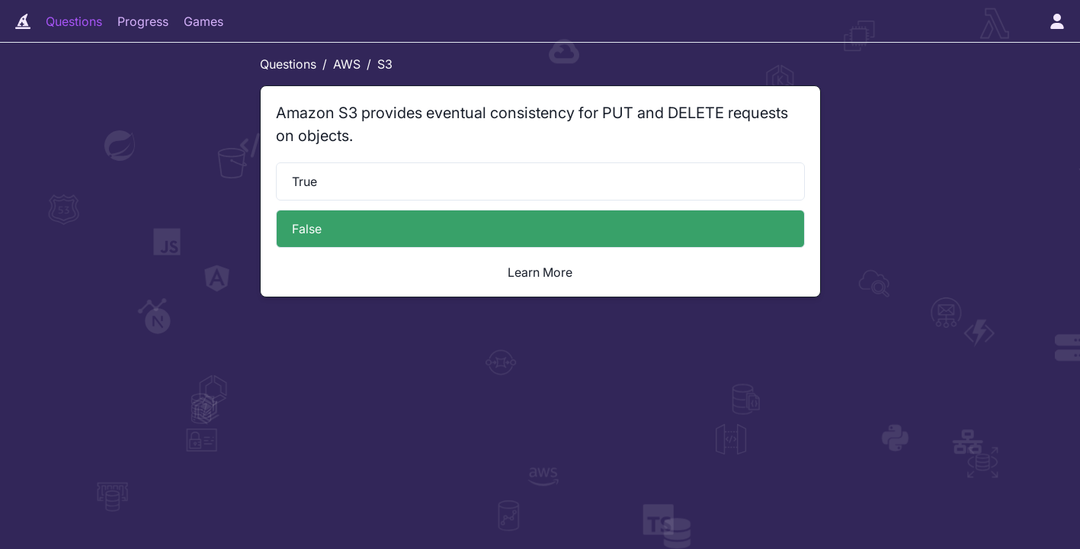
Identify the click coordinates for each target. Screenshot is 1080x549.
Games (203, 21)
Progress (142, 21)
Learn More (540, 272)
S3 (385, 64)
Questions (74, 21)
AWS (347, 64)
